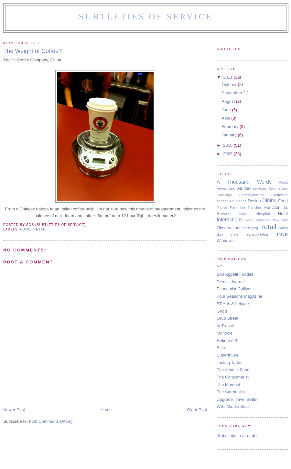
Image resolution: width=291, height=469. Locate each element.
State (234, 234)
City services (255, 188)
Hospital (263, 213)
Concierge (224, 195)
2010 (228, 145)
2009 (228, 153)
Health (243, 214)
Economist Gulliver (234, 288)
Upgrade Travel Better (237, 399)
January (230, 135)
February (231, 126)
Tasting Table (229, 362)
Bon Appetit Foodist (235, 274)
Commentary (278, 188)
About (283, 182)
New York (280, 220)
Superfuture (228, 355)
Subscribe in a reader (238, 435)
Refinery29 (227, 340)
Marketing (262, 220)
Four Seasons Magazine (239, 296)
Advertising (226, 188)
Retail (40, 229)
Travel (282, 234)
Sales (283, 228)
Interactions (230, 219)
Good (222, 311)
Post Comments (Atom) (51, 421)
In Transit (225, 325)
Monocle (224, 333)
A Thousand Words (244, 182)
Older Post (197, 409)
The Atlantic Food (233, 370)
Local (249, 220)
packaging (250, 228)
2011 (228, 77)
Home (106, 409)
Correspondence (251, 195)
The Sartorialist (231, 391)
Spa (220, 234)
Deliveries (238, 201)
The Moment (228, 384)
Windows (225, 240)
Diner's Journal (230, 281)
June (227, 109)
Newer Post (14, 409)
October (230, 84)
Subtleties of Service (146, 16)
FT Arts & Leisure (233, 303)
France (222, 207)
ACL (221, 266)
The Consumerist (233, 377)
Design (254, 200)
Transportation (257, 234)
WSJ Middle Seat (233, 406)
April (227, 118)
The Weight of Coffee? (32, 51)
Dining (269, 200)
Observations (229, 227)
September (232, 93)
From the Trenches (246, 207)
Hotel (283, 213)
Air (239, 188)
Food (25, 229)
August (229, 101)
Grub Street (227, 318)
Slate (221, 347)
